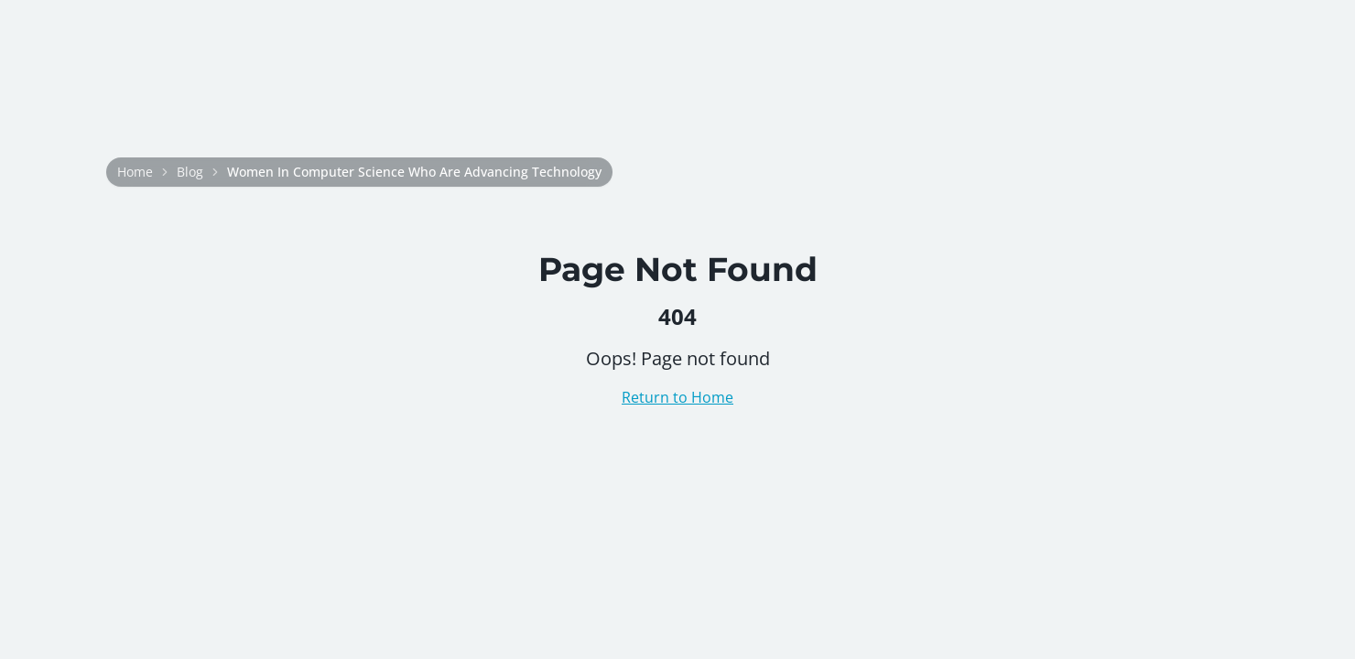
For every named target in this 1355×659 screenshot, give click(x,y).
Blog (190, 171)
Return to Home (677, 397)
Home (135, 171)
